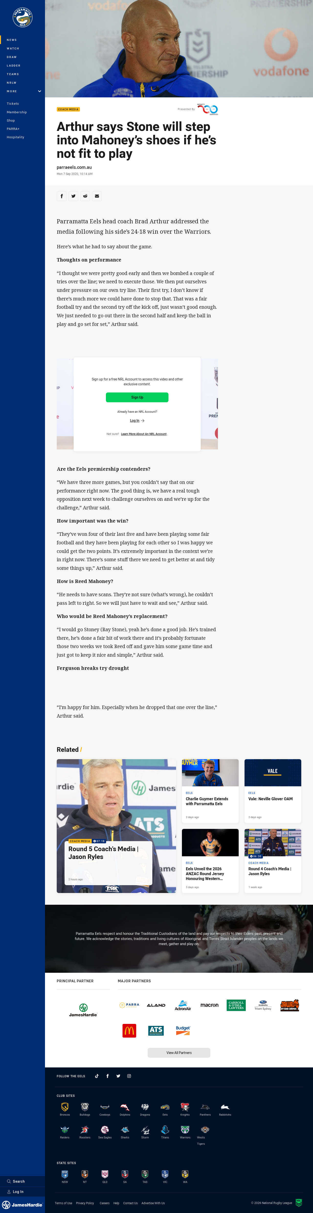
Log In (15, 1191)
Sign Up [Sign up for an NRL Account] (137, 397)
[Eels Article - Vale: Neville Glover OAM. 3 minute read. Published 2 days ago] (273, 791)
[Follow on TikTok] (97, 1076)
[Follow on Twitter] (118, 1076)
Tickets (13, 103)
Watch (13, 48)
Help (116, 1203)
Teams (13, 74)
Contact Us (130, 1203)
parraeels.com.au (74, 167)
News (12, 40)
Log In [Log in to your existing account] (137, 420)
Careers (105, 1203)
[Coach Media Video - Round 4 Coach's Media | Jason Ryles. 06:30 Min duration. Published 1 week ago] (273, 861)
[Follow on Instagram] (129, 1076)
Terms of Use (63, 1203)
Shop (11, 120)
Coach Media (68, 109)
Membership (17, 112)
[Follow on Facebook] (108, 1076)
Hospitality (15, 137)
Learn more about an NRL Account (144, 433)
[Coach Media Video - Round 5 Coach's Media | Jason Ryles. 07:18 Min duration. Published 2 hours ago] (116, 826)
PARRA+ (13, 128)
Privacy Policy (85, 1203)
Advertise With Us (153, 1203)
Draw (12, 57)
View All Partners (179, 1052)
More (24, 91)
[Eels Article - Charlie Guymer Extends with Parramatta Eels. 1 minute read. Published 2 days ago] (210, 791)
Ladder (14, 65)
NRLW (12, 82)
